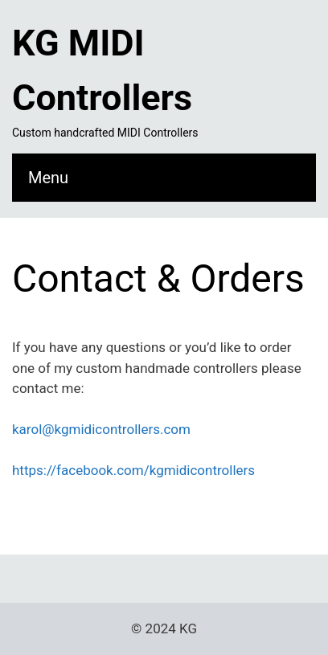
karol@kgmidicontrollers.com (101, 429)
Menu (48, 177)
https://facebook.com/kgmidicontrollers (133, 470)
